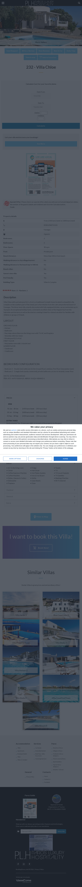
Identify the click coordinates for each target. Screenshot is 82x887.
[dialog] (41, 443)
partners (14, 430)
